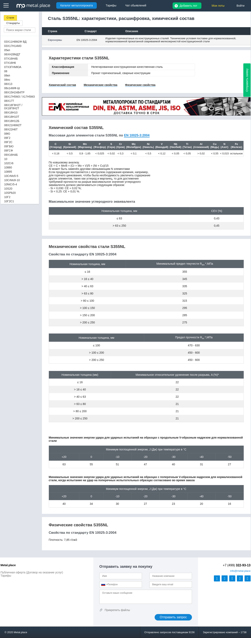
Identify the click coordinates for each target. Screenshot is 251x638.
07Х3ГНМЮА (12, 67)
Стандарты (13, 23)
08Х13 (8, 84)
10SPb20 (10, 192)
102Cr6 (9, 163)
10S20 (8, 188)
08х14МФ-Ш (12, 88)
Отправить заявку (247, 80)
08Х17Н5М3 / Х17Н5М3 (19, 96)
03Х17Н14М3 (13, 45)
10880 (8, 167)
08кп (7, 75)
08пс (7, 79)
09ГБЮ (9, 146)
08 (5, 71)
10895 (8, 171)
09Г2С (8, 142)
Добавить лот (188, 5)
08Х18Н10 (11, 112)
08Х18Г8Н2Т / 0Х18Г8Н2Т (13, 106)
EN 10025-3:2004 (87, 39)
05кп (7, 50)
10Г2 (7, 197)
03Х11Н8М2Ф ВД (15, 41)
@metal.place (240, 570)
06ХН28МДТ (12, 54)
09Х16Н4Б (11, 154)
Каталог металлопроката (76, 5)
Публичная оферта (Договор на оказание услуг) (32, 572)
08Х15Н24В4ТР (14, 92)
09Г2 (7, 137)
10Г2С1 (9, 201)
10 (5, 159)
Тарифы (6, 575)
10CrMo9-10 (12, 180)
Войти (240, 5)
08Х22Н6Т (11, 129)
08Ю (7, 133)
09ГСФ (8, 150)
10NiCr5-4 (10, 184)
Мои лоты (218, 5)
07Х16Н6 (10, 62)
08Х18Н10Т (11, 116)
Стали (10, 17)
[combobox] (104, 584)
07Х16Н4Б (11, 58)
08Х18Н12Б (11, 121)
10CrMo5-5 (11, 176)
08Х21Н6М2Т (13, 125)
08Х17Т (9, 100)
